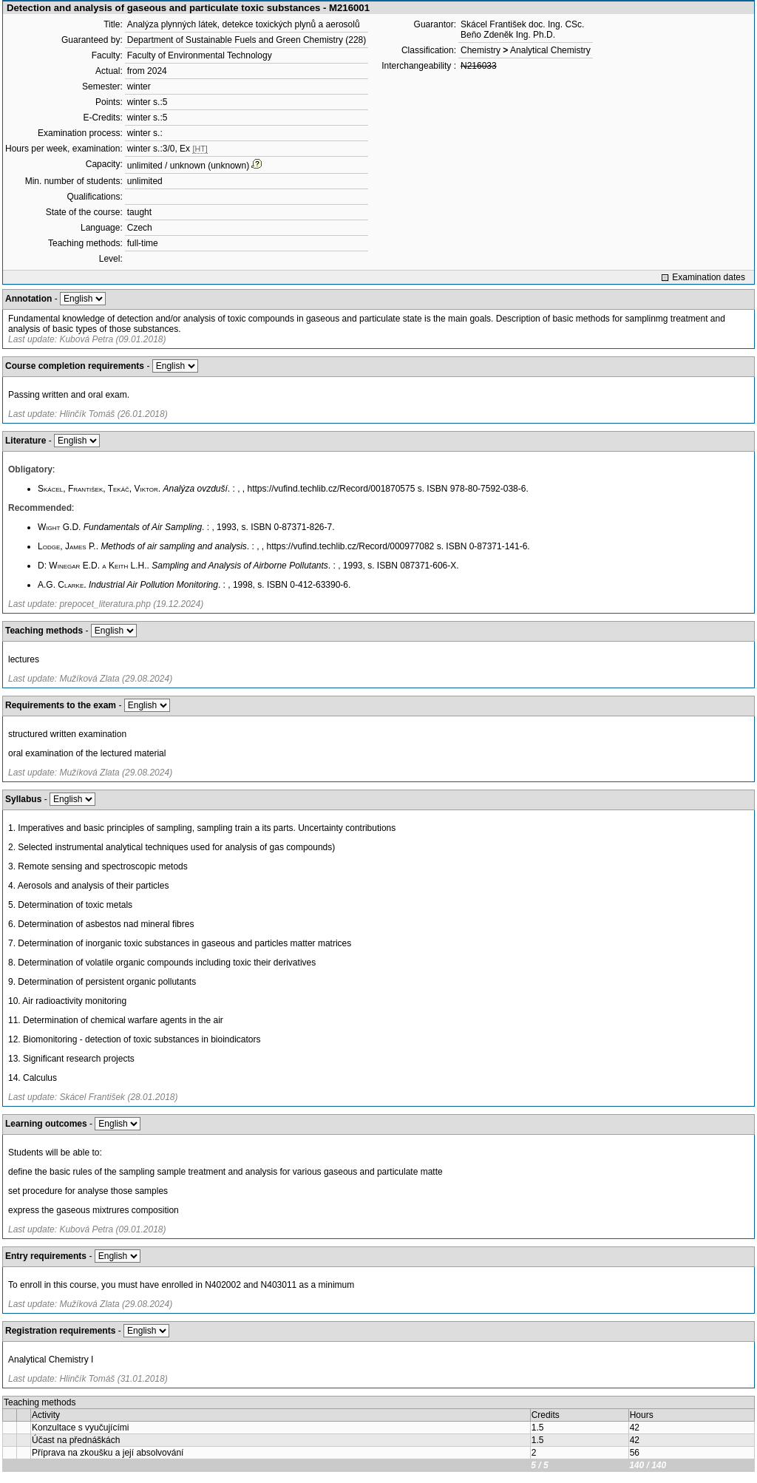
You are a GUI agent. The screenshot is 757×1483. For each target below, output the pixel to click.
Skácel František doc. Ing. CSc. (522, 24)
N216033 (479, 66)
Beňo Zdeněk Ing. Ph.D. (508, 35)
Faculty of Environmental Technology (199, 55)
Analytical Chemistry (550, 50)
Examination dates (708, 277)
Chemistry (480, 50)
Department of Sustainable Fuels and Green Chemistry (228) (247, 40)
